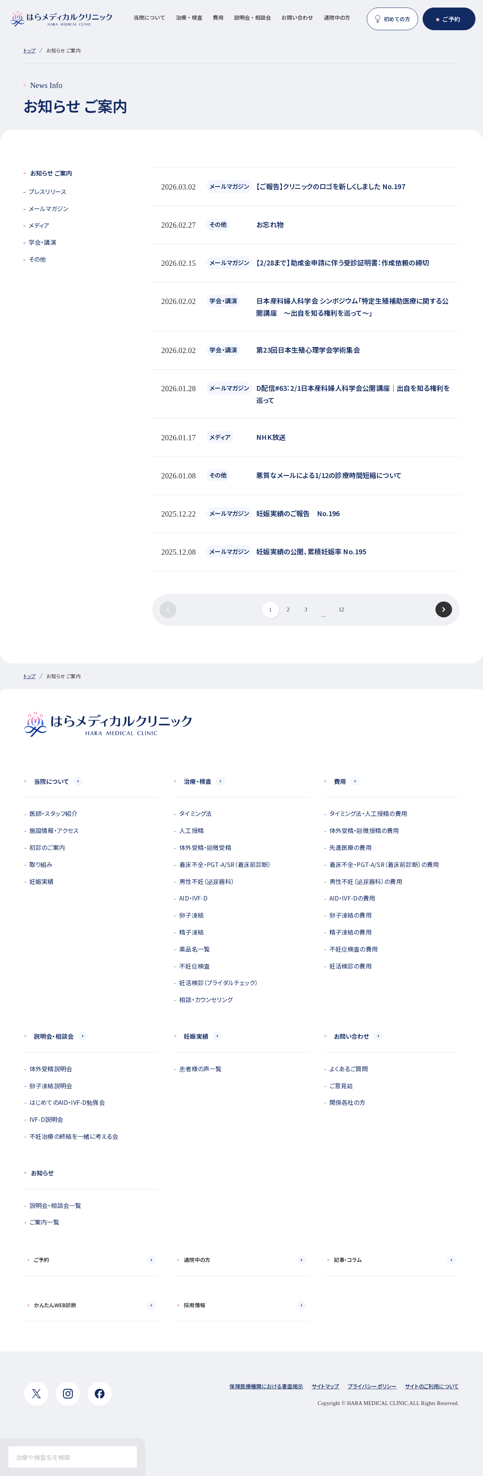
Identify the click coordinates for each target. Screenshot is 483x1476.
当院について (149, 17)
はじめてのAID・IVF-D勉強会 (67, 1102)
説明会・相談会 (252, 17)
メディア (39, 225)
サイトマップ (326, 1386)
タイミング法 (195, 813)
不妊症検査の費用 (353, 948)
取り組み (41, 864)
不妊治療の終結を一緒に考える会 (73, 1136)
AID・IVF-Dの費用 (352, 897)
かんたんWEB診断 (55, 1305)
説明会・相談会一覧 (55, 1205)
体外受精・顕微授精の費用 (364, 830)
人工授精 (191, 830)
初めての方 (397, 19)
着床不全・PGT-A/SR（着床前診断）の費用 (384, 864)
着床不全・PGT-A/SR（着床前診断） (225, 864)
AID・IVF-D (193, 897)
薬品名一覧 (194, 948)
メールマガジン (48, 208)
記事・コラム (348, 1259)
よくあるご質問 (348, 1068)
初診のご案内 (47, 847)
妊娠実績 (41, 881)
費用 (218, 17)
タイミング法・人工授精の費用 (368, 813)
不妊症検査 (194, 965)
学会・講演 (42, 242)
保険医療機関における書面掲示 (266, 1386)
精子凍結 (191, 931)
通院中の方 (337, 17)
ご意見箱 (341, 1085)
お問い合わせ (297, 17)
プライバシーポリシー (372, 1386)
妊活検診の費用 (350, 965)
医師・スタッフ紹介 (53, 813)
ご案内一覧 (44, 1221)
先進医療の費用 (350, 847)
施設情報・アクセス (53, 830)
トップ (29, 50)
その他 (37, 259)
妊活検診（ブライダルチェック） (218, 982)
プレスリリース (47, 191)
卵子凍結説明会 (50, 1085)
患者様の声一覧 (200, 1068)
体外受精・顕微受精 (205, 847)
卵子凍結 (191, 914)
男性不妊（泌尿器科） (206, 881)
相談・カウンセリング (205, 999)
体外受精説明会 (50, 1068)
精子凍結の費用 (350, 931)
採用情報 (194, 1305)
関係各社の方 (347, 1102)
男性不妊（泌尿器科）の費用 (365, 881)
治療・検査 (189, 17)
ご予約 (451, 18)
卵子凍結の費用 (350, 914)
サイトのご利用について (432, 1386)
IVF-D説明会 (46, 1119)
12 (341, 609)
